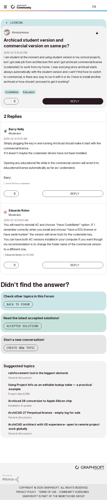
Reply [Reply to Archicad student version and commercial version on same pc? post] (74, 101)
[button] (7, 101)
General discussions (20, 377)
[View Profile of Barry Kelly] (16, 129)
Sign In (101, 6)
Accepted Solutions (23, 326)
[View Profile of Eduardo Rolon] (19, 210)
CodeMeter (12, 92)
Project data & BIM (19, 393)
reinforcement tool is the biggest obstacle (38, 373)
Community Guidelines (74, 491)
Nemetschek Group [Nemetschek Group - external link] (71, 496)
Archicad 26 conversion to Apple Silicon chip (40, 401)
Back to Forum (18, 304)
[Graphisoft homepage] (89, 468)
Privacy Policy (26, 491)
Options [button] (101, 21)
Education (29, 92)
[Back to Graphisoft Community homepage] (22, 6)
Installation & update (20, 405)
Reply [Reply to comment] (74, 193)
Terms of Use (47, 491)
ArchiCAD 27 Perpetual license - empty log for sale (44, 412)
